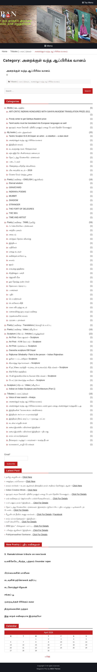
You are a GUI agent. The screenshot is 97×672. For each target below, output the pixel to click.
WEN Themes (55, 669)
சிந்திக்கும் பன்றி (16, 273)
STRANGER (14, 205)
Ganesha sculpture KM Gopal (22, 350)
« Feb (47, 657)
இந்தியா (13, 243)
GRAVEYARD (15, 187)
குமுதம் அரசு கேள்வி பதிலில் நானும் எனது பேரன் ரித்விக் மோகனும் (40, 127)
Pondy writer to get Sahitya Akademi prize (27, 119)
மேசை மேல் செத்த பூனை (20, 175)
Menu (48, 46)
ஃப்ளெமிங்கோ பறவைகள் (21, 226)
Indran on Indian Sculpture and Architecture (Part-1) (32, 389)
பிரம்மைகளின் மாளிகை (17, 573)
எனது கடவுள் (15, 252)
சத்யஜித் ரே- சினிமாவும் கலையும (24, 153)
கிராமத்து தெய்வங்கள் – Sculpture (24, 363)
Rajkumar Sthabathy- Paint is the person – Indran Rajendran (36, 354)
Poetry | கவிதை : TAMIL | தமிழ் (21, 222)
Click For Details (79, 494)
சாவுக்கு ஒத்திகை (16, 269)
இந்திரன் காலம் (16, 145)
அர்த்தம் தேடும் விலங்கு (20, 239)
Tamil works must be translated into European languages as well (37, 123)
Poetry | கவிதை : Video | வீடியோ (22, 329)
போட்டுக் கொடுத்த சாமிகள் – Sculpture (27, 380)
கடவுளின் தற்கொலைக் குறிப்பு (20, 580)
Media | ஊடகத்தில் (15, 108)
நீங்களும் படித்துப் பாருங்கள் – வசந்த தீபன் (29, 440)
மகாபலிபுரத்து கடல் (18, 307)
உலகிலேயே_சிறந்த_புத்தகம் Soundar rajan (27, 561)
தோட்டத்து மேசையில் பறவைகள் (24, 157)
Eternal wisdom (16, 183)
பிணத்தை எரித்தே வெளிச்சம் (22, 166)
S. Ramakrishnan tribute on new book (25, 554)
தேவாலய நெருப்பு (17, 286)
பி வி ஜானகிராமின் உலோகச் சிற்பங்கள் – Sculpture (32, 376)
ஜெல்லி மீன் (14, 277)
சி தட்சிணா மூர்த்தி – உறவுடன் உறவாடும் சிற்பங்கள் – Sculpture (38, 367)
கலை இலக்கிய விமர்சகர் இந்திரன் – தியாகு (28, 432)
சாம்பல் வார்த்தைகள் (18, 436)
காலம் (12, 260)
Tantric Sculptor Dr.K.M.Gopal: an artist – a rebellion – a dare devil (38, 136)
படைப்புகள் (14, 162)
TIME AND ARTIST (17, 217)
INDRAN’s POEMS (17, 192)
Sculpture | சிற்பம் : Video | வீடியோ (23, 385)
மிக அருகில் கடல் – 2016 (20, 170)
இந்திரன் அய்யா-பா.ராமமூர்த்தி (23, 414)
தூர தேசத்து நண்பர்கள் (19, 282)
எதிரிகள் (13, 247)
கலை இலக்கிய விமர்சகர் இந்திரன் (24, 427)
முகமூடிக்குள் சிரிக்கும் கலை (19, 602)
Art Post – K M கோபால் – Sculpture (25, 342)
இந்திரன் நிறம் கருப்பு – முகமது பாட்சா (27, 419)
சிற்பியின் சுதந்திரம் (18, 372)
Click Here (27, 477)
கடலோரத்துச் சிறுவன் (15, 587)
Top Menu (87, 3)
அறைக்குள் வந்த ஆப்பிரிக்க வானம (25, 140)
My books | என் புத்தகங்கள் (19, 132)
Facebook (57, 514)
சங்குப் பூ (9, 594)
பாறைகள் (13, 290)
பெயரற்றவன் (15, 299)
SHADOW (13, 200)
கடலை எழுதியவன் (18, 423)
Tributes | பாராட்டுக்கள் (19, 82)
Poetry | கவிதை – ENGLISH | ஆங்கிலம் (25, 179)
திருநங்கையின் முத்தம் (16, 609)
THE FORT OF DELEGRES (21, 209)
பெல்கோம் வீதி (16, 303)
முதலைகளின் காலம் (18, 316)
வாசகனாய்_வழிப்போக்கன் (21, 444)
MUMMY (13, 196)
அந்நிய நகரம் (15, 230)
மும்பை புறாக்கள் (17, 320)
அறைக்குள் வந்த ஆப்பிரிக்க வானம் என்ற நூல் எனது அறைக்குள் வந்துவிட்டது (45, 406)
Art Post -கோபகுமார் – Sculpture (24, 337)
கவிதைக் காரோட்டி (17, 256)
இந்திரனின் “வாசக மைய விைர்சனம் (25, 410)
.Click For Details (40, 530)
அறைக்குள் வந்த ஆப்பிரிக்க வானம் (28, 70)
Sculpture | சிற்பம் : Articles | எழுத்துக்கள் (25, 334)
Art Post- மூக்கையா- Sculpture (23, 346)
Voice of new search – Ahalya (22, 397)
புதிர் (11, 294)
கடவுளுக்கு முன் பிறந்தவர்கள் (23, 149)
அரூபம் (12, 234)
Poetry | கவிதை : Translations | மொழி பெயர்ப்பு (29, 325)
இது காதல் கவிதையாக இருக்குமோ (22, 616)
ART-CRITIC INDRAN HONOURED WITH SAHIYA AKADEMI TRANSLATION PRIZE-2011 (49, 112)
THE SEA (13, 213)
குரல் (11, 264)
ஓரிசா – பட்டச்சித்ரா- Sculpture (23, 359)
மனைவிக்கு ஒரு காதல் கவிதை (23, 312)
